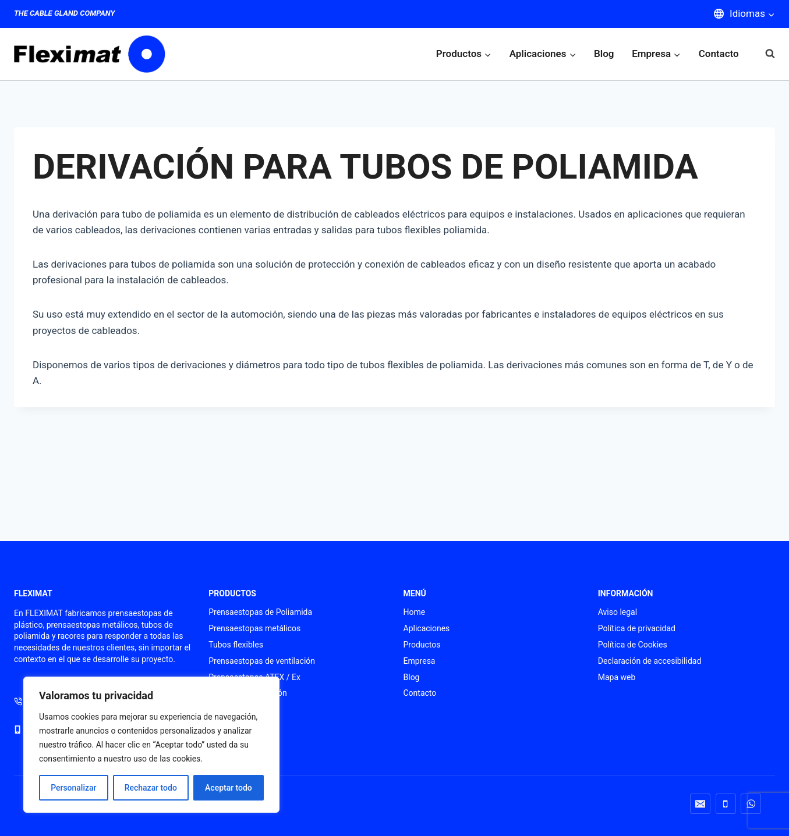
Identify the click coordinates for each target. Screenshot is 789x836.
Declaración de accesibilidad (650, 661)
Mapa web (617, 677)
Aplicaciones (427, 628)
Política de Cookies (632, 644)
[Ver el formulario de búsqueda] (764, 54)
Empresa (420, 661)
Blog (604, 53)
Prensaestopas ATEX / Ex (254, 677)
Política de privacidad (636, 628)
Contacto (719, 53)
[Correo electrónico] (700, 804)
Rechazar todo (151, 787)
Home (415, 612)
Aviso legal (617, 612)
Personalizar (73, 787)
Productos (422, 644)
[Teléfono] (726, 804)
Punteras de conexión (247, 693)
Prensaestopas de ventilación (261, 661)
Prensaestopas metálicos (254, 628)
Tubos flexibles (235, 644)
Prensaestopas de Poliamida (260, 612)
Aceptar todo (228, 787)
